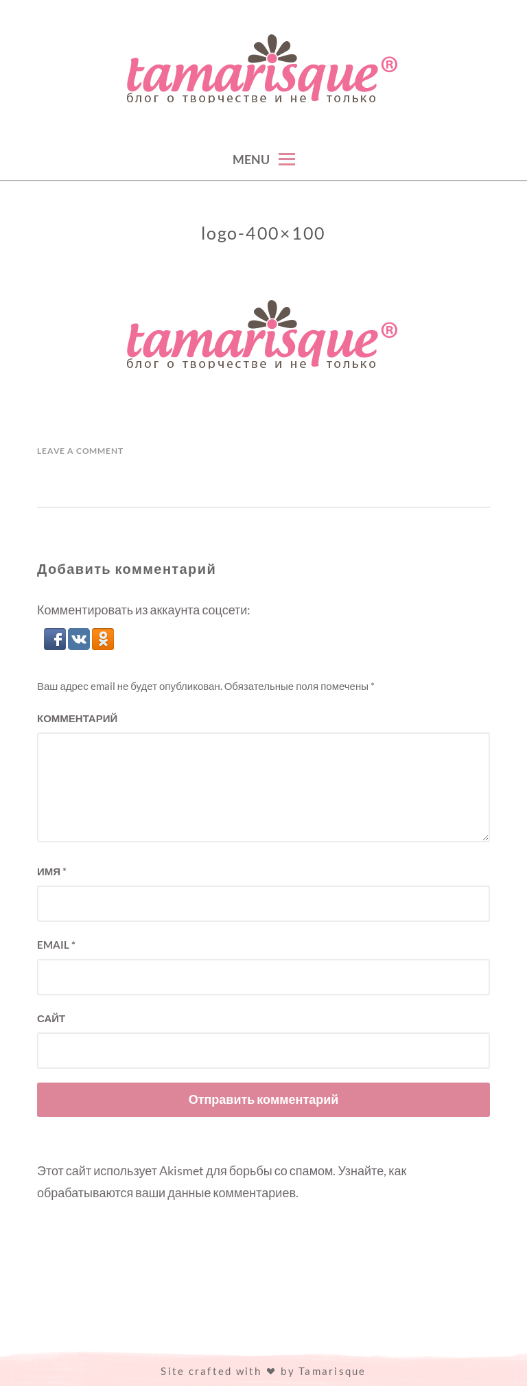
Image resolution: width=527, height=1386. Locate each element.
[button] (56, 645)
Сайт (51, 1018)
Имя (52, 871)
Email (56, 944)
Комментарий (77, 718)
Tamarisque (332, 1371)
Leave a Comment (80, 451)
